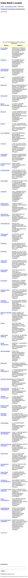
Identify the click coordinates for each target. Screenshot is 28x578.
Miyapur (3, 323)
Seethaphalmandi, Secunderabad (5, 433)
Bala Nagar (4, 85)
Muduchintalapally (5, 351)
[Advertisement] (14, 27)
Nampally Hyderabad (6, 379)
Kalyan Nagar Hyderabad (4, 270)
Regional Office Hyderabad (5, 406)
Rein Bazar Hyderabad (3, 414)
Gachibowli (3, 191)
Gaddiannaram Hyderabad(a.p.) (5, 204)
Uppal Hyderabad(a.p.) (5, 499)
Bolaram (3, 123)
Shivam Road (4, 453)
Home (2, 6)
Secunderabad (4, 423)
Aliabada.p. (4, 60)
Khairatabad (4, 280)
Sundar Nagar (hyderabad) (4, 473)
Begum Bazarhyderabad (5, 104)
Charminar (3, 143)
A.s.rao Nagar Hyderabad (4, 48)
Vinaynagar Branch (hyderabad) (6, 520)
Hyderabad (3, 243)
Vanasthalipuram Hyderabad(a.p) (5, 508)
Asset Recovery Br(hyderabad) (5, 70)
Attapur (2, 77)
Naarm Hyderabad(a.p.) (5, 370)
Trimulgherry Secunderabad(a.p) (6, 481)
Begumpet (3, 111)
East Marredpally (5, 170)
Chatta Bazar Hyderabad (4, 155)
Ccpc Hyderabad (5, 133)
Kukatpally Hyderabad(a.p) (5, 301)
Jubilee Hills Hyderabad (4, 261)
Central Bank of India (10, 6)
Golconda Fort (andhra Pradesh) (5, 215)
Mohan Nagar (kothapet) (4, 336)
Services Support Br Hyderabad (6, 445)
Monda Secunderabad (4, 344)
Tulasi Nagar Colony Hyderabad (6, 490)
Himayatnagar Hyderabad (4, 235)
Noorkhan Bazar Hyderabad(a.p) (5, 389)
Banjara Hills (4, 95)
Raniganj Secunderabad (4, 397)
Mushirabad (4, 363)
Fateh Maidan (4, 181)
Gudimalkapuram (5, 223)
